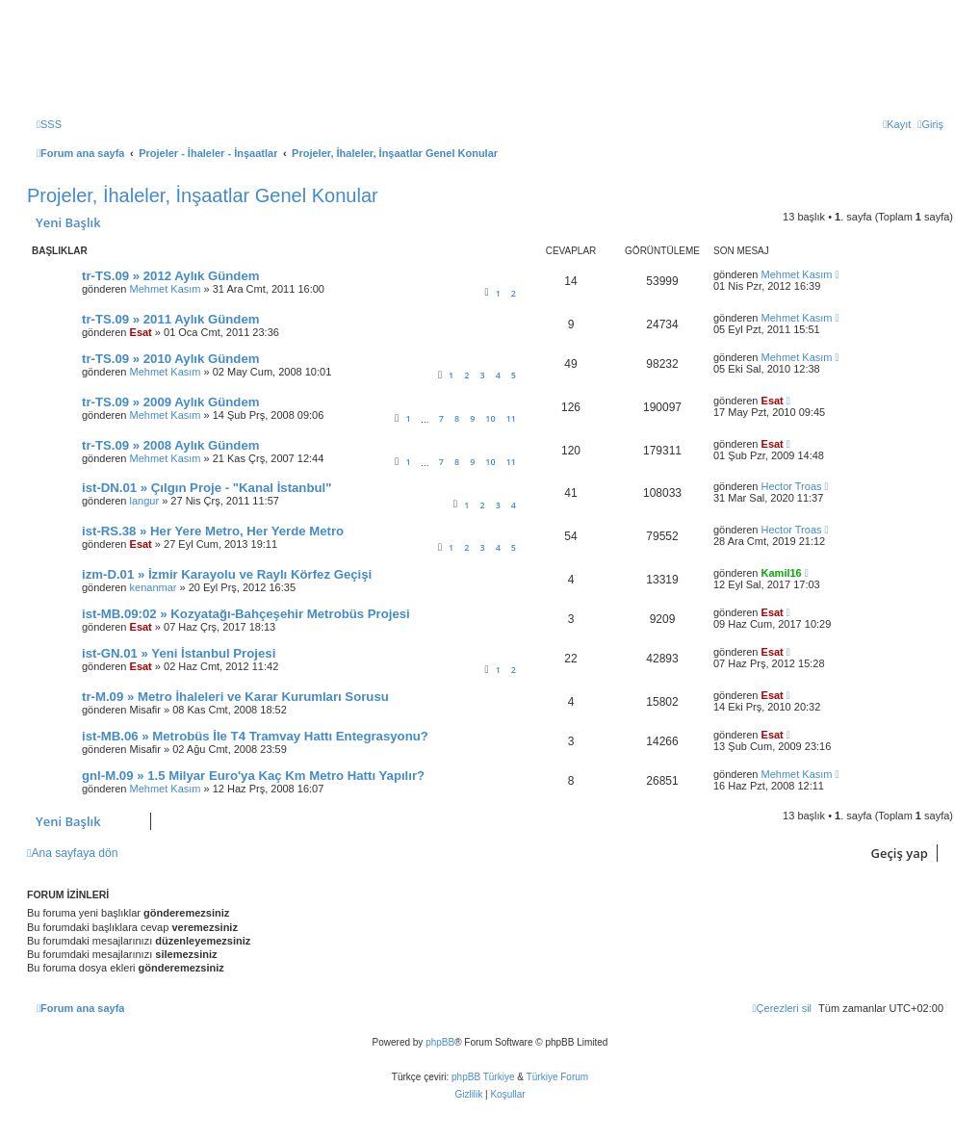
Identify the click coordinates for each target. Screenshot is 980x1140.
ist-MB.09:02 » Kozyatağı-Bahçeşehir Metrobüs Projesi (246, 614)
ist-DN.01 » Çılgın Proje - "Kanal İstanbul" (206, 487)
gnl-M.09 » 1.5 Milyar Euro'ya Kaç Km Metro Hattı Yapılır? (253, 775)
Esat (141, 332)
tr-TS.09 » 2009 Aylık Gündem (170, 402)
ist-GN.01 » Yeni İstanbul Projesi (178, 653)
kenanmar (153, 587)
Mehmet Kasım (165, 289)
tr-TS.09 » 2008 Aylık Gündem (170, 445)
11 (511, 418)
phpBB (440, 1042)
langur (145, 500)
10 (490, 418)
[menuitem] (49, 124)
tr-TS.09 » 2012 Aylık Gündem (170, 276)
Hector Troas (791, 486)
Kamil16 (781, 573)
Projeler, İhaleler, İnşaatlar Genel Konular (202, 195)
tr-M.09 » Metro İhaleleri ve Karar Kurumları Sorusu (235, 696)
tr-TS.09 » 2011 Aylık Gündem (170, 319)
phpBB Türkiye (482, 1077)
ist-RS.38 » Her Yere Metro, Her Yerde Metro (213, 531)
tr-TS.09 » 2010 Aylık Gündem (170, 358)
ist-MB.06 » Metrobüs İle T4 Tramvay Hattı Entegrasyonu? (255, 736)
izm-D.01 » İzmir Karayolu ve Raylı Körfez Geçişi (227, 574)
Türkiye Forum (557, 1077)
